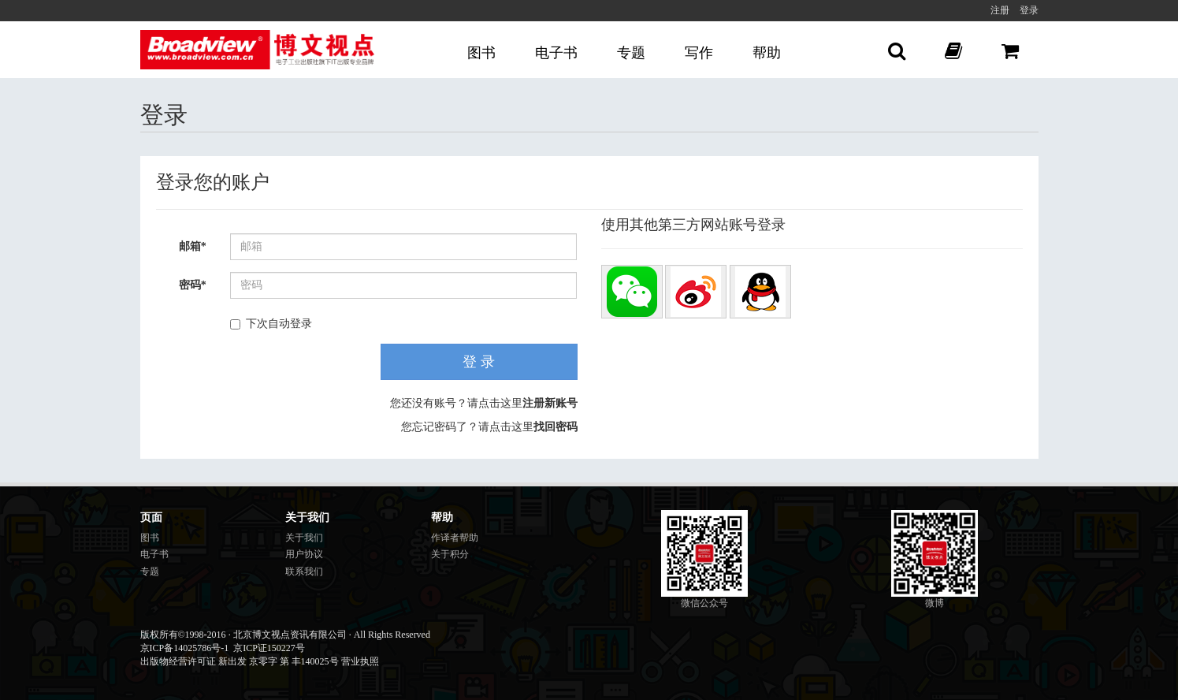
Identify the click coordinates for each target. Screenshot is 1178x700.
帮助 (767, 53)
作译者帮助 (454, 537)
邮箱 (192, 246)
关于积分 (450, 554)
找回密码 (555, 427)
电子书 (556, 53)
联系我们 (304, 571)
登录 (1029, 10)
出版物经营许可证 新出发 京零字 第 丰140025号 (239, 661)
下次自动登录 (271, 324)
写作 (699, 53)
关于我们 (304, 537)
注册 (999, 10)
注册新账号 (550, 403)
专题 (631, 53)
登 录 (479, 362)
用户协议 (304, 554)
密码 (192, 285)
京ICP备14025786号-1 (184, 647)
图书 (481, 53)
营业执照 (360, 661)
